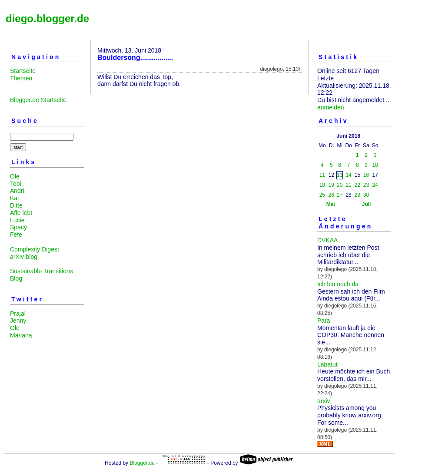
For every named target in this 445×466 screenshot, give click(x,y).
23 (366, 185)
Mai (330, 204)
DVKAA (327, 240)
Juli (366, 204)
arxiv (323, 400)
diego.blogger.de (47, 18)
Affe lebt (21, 212)
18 (322, 185)
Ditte (16, 205)
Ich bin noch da (338, 284)
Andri (17, 190)
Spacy (18, 227)
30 (366, 195)
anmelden (330, 107)
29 (357, 195)
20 (339, 185)
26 (331, 195)
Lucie (17, 220)
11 (322, 175)
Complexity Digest (34, 249)
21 (348, 185)
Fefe (16, 234)
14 (348, 175)
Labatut (327, 364)
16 (366, 175)
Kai (14, 198)
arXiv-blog (23, 256)
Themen (21, 78)
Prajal (18, 313)
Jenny (18, 320)
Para (323, 320)
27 (339, 195)
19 (331, 185)
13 (339, 175)
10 (375, 165)
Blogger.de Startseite (38, 99)
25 (322, 195)
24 (375, 185)
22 (357, 185)
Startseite (23, 70)
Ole (15, 176)
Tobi (15, 183)
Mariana (21, 335)
